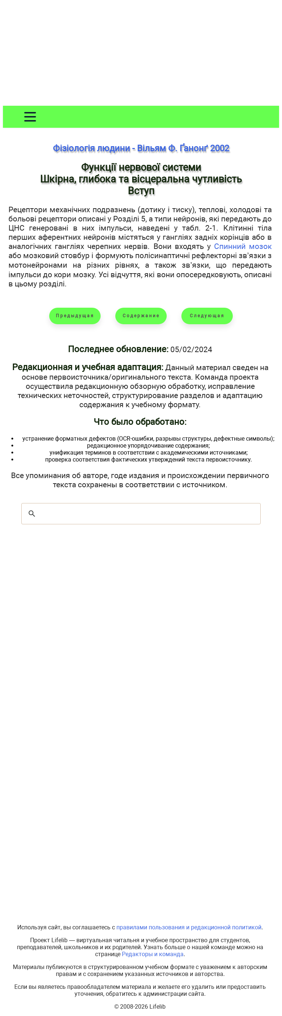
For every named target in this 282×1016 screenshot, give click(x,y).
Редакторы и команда (153, 954)
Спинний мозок (243, 246)
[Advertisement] (141, 54)
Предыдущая (75, 315)
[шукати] (140, 513)
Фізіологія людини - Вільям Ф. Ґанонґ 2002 (141, 148)
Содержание (141, 315)
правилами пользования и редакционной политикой (188, 927)
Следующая (207, 315)
